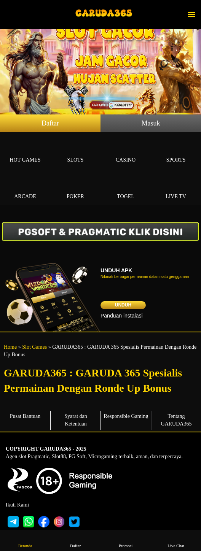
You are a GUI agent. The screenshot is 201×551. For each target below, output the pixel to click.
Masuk (151, 123)
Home (10, 347)
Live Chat (176, 540)
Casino (125, 151)
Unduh (123, 305)
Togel (125, 187)
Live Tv (175, 187)
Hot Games (25, 151)
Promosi (125, 540)
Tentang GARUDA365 (176, 420)
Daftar (50, 123)
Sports (175, 151)
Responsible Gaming (126, 416)
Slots (75, 151)
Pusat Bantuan (25, 416)
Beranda (25, 540)
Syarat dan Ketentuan (75, 420)
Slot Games (34, 347)
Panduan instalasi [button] (121, 316)
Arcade (25, 187)
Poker (75, 187)
